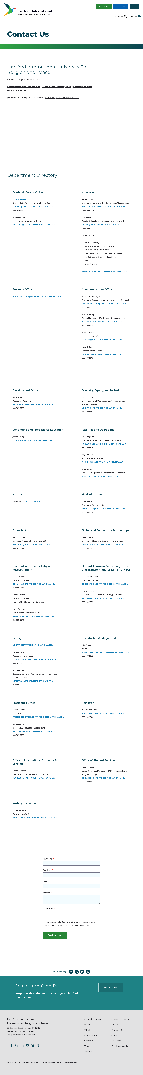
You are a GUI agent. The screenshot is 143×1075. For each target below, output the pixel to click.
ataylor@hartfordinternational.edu (102, 476)
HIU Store (116, 1041)
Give (134, 6)
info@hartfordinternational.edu (21, 1035)
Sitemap (88, 1041)
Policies (88, 1024)
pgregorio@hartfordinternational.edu (104, 444)
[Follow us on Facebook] (11, 1046)
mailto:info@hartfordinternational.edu (62, 98)
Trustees (88, 1046)
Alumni (88, 1051)
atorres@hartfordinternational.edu (103, 462)
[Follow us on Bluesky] (32, 1046)
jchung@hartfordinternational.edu (102, 322)
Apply (121, 6)
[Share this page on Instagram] (88, 972)
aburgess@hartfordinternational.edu (34, 778)
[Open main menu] (136, 16)
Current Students (120, 1019)
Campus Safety (119, 1030)
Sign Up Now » (110, 987)
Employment (91, 1035)
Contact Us (117, 1035)
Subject (46, 881)
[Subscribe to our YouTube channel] (27, 1046)
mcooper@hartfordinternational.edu (34, 225)
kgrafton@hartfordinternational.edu (34, 659)
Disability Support (93, 1019)
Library (114, 1024)
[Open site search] (121, 16)
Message (46, 892)
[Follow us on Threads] (38, 1046)
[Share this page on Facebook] (71, 972)
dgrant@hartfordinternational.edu (33, 207)
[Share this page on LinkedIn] (82, 972)
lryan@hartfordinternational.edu (101, 354)
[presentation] (62, 915)
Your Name (47, 859)
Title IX (87, 1030)
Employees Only (119, 1046)
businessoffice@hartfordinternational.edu (37, 297)
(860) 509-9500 (20, 1031)
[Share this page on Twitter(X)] (77, 972)
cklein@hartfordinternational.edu (101, 225)
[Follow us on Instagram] (16, 1046)
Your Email (47, 870)
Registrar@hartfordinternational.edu (103, 713)
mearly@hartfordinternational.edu (33, 404)
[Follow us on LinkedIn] (22, 1046)
